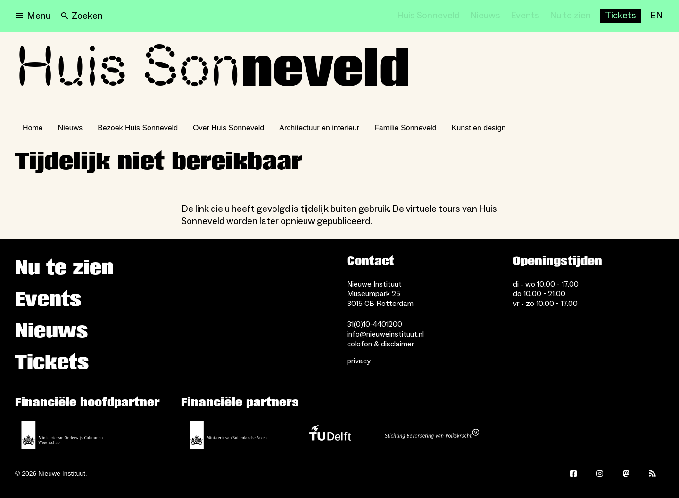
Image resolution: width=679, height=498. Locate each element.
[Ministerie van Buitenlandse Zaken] (228, 435)
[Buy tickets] (620, 16)
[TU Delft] (330, 435)
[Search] (82, 16)
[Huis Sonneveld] (428, 16)
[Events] (525, 16)
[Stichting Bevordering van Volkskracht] (432, 435)
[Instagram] (600, 473)
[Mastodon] (626, 473)
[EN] (656, 16)
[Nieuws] (485, 16)
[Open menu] (33, 16)
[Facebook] (573, 473)
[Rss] (652, 473)
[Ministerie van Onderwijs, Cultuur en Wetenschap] (62, 435)
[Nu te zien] (570, 16)
